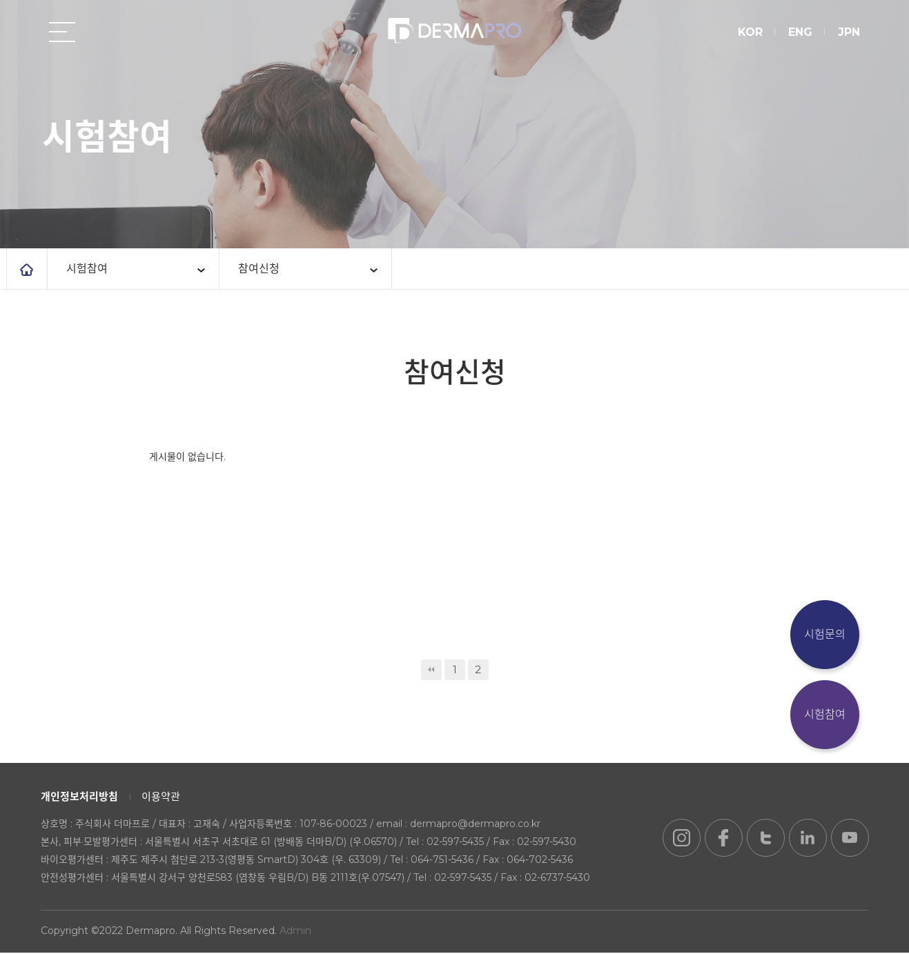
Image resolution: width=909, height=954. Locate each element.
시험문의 (825, 634)
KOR (749, 32)
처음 (431, 671)
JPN (848, 32)
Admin (295, 932)
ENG (800, 32)
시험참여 (825, 714)
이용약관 (160, 797)
